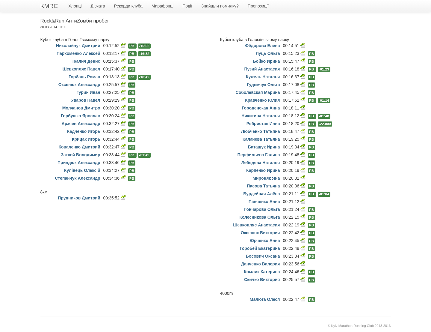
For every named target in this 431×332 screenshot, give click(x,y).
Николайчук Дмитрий (78, 45)
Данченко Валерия (260, 264)
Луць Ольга (268, 53)
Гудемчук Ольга (263, 84)
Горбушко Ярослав (80, 115)
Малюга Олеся (265, 299)
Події (187, 6)
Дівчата (98, 6)
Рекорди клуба (128, 6)
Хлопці (74, 6)
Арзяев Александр (81, 123)
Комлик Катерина (262, 271)
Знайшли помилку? (220, 6)
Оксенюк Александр (79, 84)
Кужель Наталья (263, 76)
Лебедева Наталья (260, 162)
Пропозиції (258, 6)
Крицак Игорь (86, 139)
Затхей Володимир (80, 154)
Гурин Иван (88, 92)
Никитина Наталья (260, 115)
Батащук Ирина (264, 147)
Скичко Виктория (262, 279)
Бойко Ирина (266, 61)
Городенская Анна (261, 108)
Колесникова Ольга (259, 217)
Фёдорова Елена (262, 45)
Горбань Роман (84, 76)
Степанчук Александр (77, 178)
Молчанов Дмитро (81, 108)
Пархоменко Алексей (78, 53)
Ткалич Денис (86, 61)
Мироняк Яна (266, 178)
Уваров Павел (85, 100)
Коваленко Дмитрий (79, 147)
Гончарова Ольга (262, 209)
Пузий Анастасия (262, 69)
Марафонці (162, 6)
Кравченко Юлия (262, 100)
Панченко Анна (264, 201)
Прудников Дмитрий (79, 198)
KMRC (49, 6)
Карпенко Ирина (263, 170)
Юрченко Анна (264, 240)
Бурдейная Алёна (261, 193)
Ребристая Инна (263, 123)
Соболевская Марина (258, 92)
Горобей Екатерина (260, 248)
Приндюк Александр (79, 162)
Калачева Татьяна (261, 139)
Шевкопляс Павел (81, 69)
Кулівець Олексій (82, 170)
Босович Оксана (263, 256)
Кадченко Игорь (83, 131)
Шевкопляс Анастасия (256, 225)
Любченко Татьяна (260, 131)
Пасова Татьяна (263, 186)
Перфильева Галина (259, 154)
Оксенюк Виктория (260, 232)
